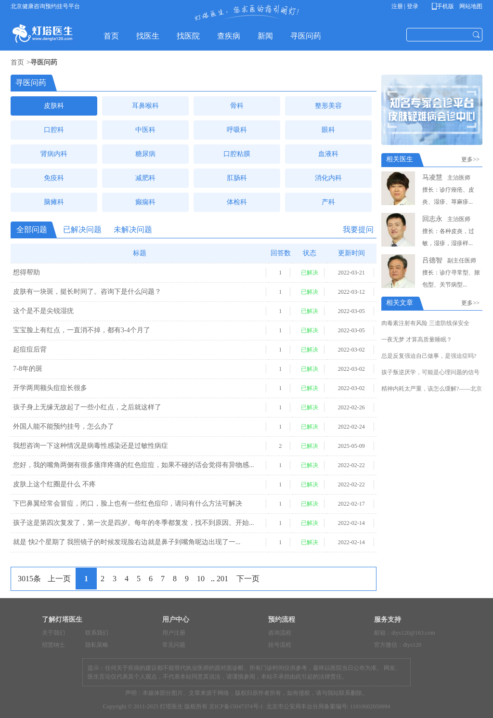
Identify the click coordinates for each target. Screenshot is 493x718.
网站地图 (470, 6)
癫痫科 (145, 202)
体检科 (237, 202)
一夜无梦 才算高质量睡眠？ (416, 339)
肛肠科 (237, 178)
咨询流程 (279, 632)
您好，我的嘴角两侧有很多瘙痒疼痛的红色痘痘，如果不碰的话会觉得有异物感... (133, 465)
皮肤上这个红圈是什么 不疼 (54, 484)
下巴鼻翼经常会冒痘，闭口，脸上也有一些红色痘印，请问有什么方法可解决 (127, 503)
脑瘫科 (54, 202)
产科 (328, 202)
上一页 (59, 578)
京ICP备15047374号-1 (236, 706)
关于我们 (53, 632)
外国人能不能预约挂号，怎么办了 (63, 426)
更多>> (471, 159)
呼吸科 (237, 129)
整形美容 (328, 105)
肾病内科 (53, 153)
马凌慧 (432, 177)
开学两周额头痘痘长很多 (50, 388)
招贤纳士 (53, 644)
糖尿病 (145, 153)
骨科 (237, 105)
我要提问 (358, 229)
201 (222, 578)
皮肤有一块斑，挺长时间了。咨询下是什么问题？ (87, 291)
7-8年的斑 (27, 368)
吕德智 (432, 260)
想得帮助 (26, 272)
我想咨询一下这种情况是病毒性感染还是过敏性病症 (90, 445)
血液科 (328, 153)
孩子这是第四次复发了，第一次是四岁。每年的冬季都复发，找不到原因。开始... (133, 522)
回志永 (432, 218)
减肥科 (145, 178)
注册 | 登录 (404, 6)
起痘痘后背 (30, 349)
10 (201, 578)
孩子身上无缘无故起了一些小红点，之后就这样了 (87, 407)
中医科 (145, 129)
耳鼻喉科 (145, 105)
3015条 (29, 578)
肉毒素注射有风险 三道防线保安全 (425, 323)
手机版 (444, 6)
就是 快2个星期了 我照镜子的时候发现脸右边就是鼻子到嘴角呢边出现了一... (127, 542)
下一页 (247, 578)
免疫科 (54, 178)
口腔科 (54, 129)
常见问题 (173, 644)
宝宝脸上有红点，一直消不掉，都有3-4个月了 (81, 330)
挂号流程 (279, 644)
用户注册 (173, 632)
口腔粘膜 (236, 153)
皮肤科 (54, 105)
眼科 (328, 129)
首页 (17, 62)
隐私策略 (96, 644)
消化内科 (328, 178)
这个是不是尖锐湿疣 (43, 310)
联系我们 (96, 632)
